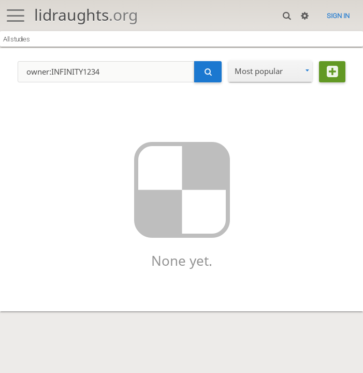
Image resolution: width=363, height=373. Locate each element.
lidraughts (86, 14)
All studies (16, 39)
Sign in (338, 16)
